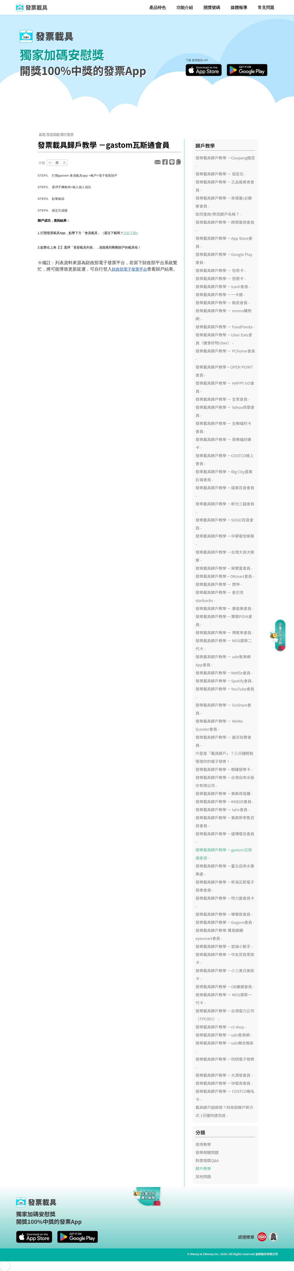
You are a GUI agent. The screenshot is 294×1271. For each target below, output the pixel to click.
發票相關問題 (207, 1152)
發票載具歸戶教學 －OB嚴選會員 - (224, 986)
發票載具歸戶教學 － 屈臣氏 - (220, 174)
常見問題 (266, 7)
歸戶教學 (67, 134)
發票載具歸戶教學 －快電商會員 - (223, 1083)
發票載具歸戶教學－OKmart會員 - (224, 576)
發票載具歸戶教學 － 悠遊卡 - (220, 278)
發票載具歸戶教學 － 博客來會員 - (224, 632)
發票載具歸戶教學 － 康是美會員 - (224, 608)
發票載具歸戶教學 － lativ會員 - (222, 809)
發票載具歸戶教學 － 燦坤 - (218, 584)
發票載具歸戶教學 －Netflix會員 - (224, 673)
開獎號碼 (212, 7)
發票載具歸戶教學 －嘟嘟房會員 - (223, 914)
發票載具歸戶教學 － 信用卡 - (220, 270)
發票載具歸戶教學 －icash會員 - (222, 286)
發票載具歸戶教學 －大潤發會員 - (223, 1075)
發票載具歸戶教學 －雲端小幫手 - (223, 946)
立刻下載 (129, 233)
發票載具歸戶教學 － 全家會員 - (222, 399)
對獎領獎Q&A (207, 1160)
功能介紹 (184, 7)
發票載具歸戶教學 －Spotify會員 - (224, 681)
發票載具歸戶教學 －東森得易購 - (223, 793)
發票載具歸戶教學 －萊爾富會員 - (223, 568)
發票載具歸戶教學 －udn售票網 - (223, 1035)
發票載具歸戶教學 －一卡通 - (220, 294)
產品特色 (157, 7)
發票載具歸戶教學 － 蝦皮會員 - (222, 302)
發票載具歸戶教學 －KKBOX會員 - (224, 801)
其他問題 (203, 1176)
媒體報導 (239, 7)
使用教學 (203, 1144)
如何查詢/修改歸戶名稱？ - (218, 214)
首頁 (42, 134)
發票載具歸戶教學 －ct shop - (220, 1027)
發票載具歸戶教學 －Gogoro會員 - (224, 922)
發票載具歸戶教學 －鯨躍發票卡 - (223, 769)
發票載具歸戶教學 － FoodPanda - (224, 326)
